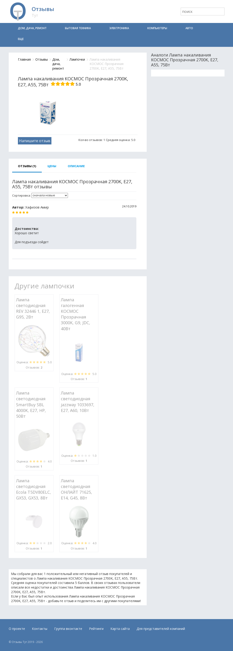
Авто (189, 28)
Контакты (39, 628)
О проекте (17, 628)
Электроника (119, 28)
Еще (21, 39)
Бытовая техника (78, 28)
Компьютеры (157, 28)
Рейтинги (96, 628)
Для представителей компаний (161, 628)
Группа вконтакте (68, 628)
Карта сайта (120, 628)
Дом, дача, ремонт (32, 28)
